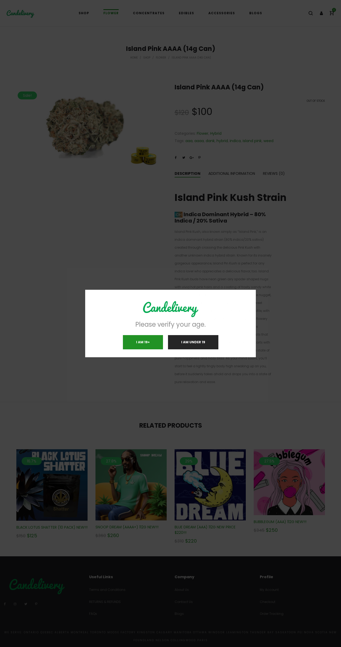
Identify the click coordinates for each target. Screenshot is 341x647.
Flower (161, 58)
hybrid (222, 140)
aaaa (199, 140)
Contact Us (184, 602)
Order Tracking (272, 613)
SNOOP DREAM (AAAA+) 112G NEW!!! (127, 527)
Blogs (179, 613)
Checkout (267, 602)
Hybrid (216, 133)
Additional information (231, 173)
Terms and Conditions (107, 589)
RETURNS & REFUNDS (105, 602)
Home (134, 58)
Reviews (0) (274, 173)
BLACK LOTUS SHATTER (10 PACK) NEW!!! (52, 527)
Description (187, 173)
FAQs (93, 613)
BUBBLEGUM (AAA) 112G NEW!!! (280, 521)
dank (210, 140)
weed (268, 140)
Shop (146, 58)
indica (235, 140)
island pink (252, 140)
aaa (189, 140)
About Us (182, 589)
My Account (269, 589)
